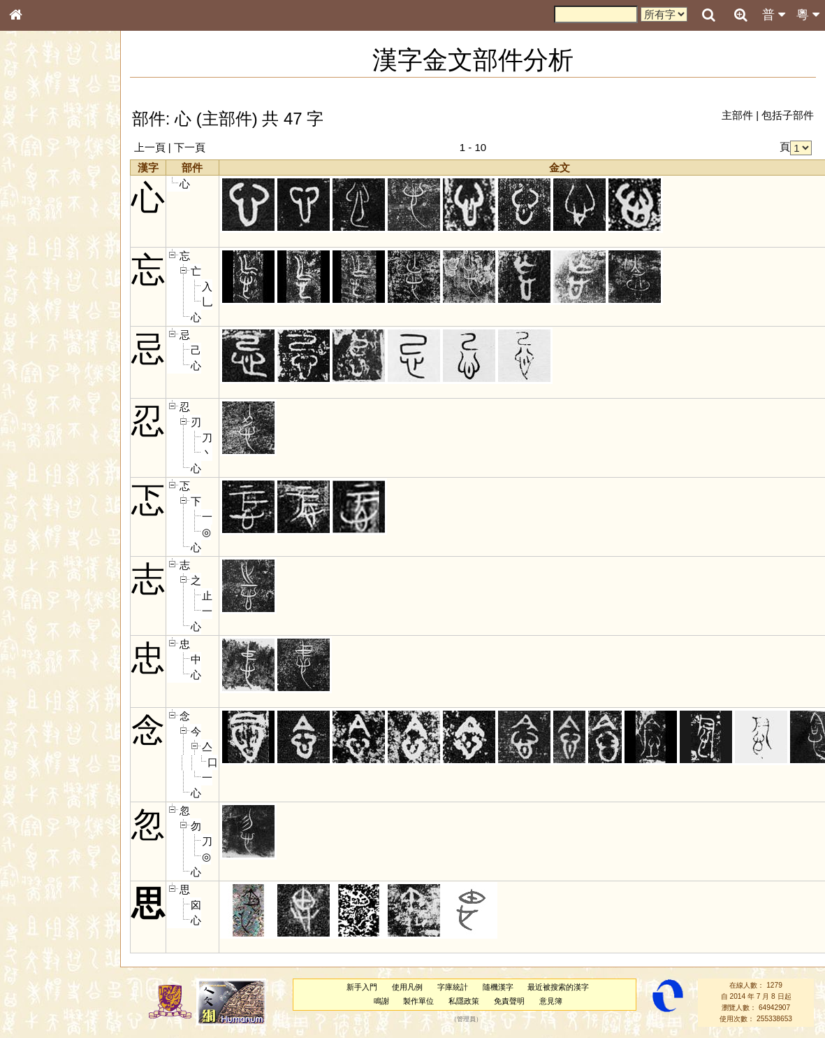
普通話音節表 (42, 388)
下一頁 (189, 147)
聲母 (28, 375)
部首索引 (34, 187)
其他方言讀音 (42, 401)
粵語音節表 (38, 278)
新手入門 (361, 987)
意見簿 (550, 1001)
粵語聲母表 (38, 292)
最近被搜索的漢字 (558, 987)
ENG (60, 154)
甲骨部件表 (38, 214)
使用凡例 (407, 987)
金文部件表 (38, 228)
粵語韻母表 (38, 306)
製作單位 (418, 1001)
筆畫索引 (34, 201)
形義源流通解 (42, 241)
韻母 (46, 375)
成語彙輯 (34, 466)
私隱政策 (463, 1001)
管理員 (466, 1019)
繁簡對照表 (38, 479)
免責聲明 (509, 1001)
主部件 (737, 115)
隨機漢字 (497, 987)
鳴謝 (381, 1001)
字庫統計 (452, 987)
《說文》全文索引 (51, 439)
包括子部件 (787, 115)
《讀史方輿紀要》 (51, 452)
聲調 (65, 375)
